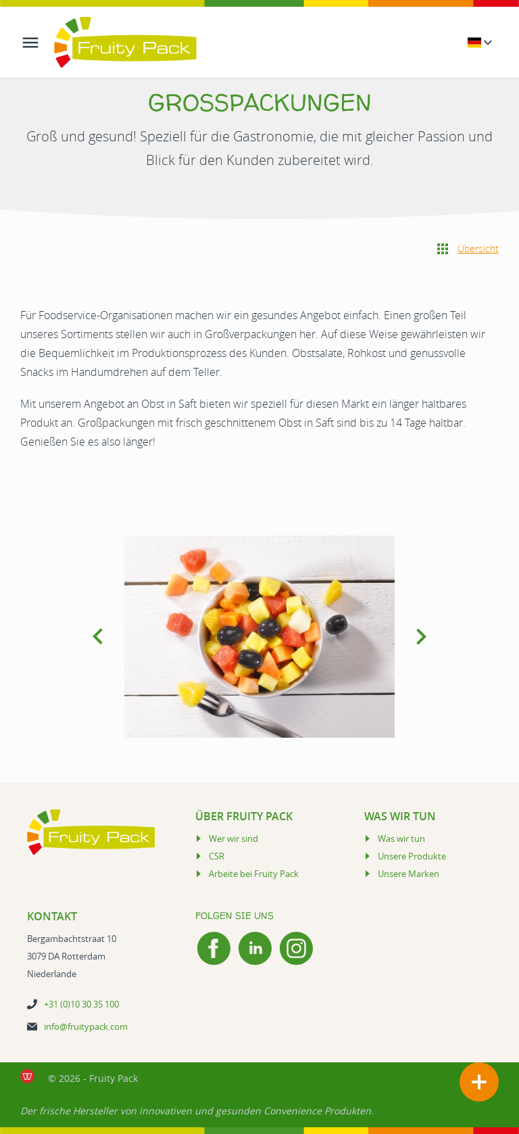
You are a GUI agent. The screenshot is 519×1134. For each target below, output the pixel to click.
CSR (216, 856)
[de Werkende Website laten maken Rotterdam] (27, 1076)
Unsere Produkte (412, 856)
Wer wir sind (233, 838)
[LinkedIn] (255, 948)
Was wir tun (401, 838)
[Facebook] (213, 948)
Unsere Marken (408, 874)
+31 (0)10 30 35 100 (81, 1004)
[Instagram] (296, 948)
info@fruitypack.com (86, 1026)
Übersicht (478, 248)
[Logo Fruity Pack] (125, 42)
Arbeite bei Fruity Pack (254, 874)
